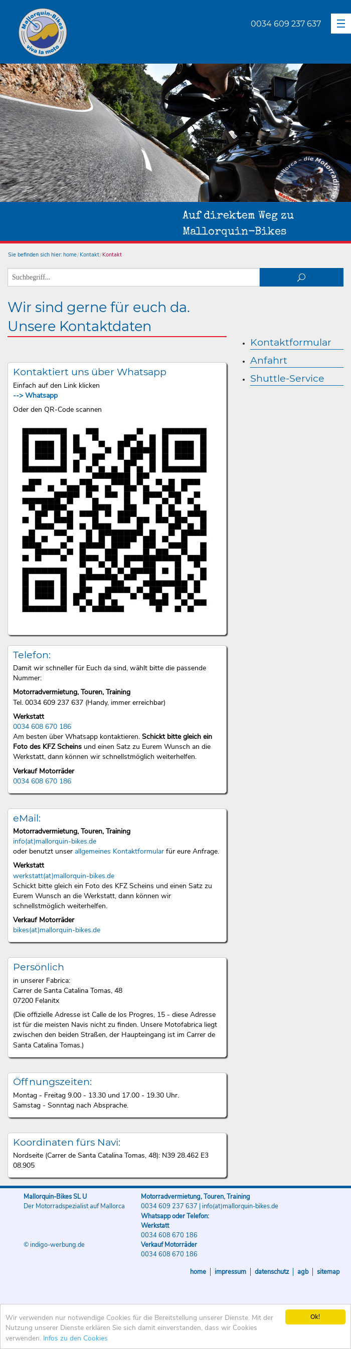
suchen (302, 277)
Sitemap (328, 1272)
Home (198, 1272)
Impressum (230, 1272)
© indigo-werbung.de (54, 1244)
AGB (302, 1272)
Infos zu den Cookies (75, 1338)
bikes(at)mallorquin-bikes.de (56, 930)
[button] (341, 24)
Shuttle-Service (287, 378)
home (70, 254)
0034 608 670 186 (42, 726)
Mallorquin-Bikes (102, 33)
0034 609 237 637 (286, 24)
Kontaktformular (290, 342)
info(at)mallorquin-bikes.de (54, 841)
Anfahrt (268, 360)
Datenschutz (272, 1272)
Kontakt (89, 254)
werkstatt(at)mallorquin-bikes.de (63, 876)
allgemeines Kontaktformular (119, 851)
